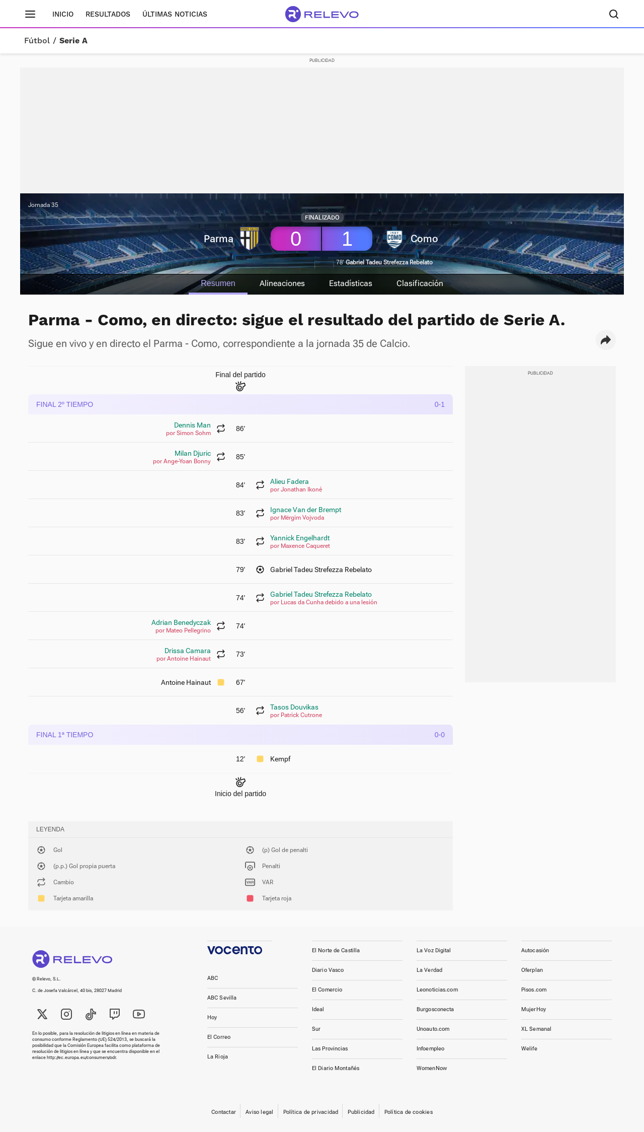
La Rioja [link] (217, 1056)
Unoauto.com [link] (433, 1029)
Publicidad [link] (361, 1112)
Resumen (217, 283)
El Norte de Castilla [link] (336, 950)
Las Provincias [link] (330, 1048)
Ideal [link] (318, 1009)
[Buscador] (614, 14)
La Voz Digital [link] (434, 950)
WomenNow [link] (432, 1068)
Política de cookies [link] (408, 1112)
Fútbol (37, 40)
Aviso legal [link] (259, 1112)
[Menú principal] (30, 14)
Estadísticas (351, 283)
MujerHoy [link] (533, 1009)
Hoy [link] (212, 1017)
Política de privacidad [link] (311, 1112)
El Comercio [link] (327, 989)
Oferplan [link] (532, 970)
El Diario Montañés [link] (335, 1068)
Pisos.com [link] (533, 989)
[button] (606, 340)
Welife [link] (529, 1048)
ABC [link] (212, 978)
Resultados (108, 14)
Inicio (62, 14)
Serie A (73, 40)
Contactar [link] (223, 1112)
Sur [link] (316, 1029)
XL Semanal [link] (536, 1029)
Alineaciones (282, 283)
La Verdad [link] (429, 970)
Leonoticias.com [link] (437, 989)
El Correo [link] (218, 1037)
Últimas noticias (174, 14)
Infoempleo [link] (430, 1048)
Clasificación (420, 283)
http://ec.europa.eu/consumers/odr (81, 1057)
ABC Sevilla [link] (221, 998)
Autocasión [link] (535, 950)
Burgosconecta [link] (435, 1009)
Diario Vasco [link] (328, 970)
